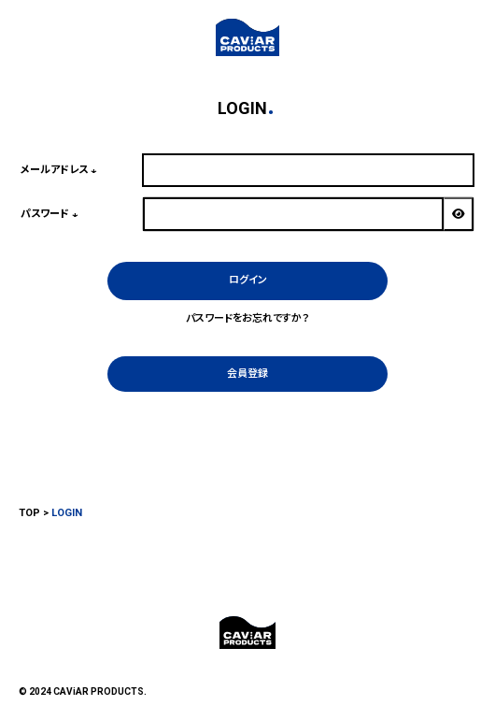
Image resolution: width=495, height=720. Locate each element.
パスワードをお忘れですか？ (247, 318)
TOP (29, 513)
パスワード (51, 214)
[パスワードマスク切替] (459, 214)
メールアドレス (61, 170)
